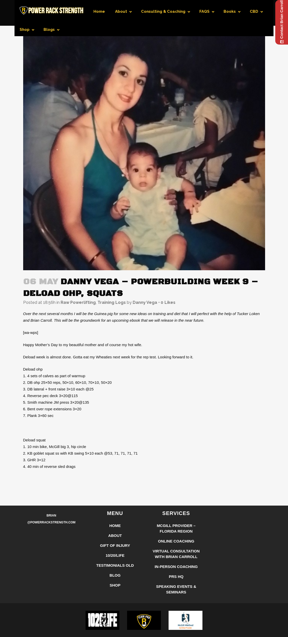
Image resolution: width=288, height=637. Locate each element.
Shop (114, 585)
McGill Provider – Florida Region (176, 528)
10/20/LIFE (115, 555)
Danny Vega (145, 302)
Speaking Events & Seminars (176, 589)
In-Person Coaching (176, 566)
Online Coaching (176, 541)
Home (115, 525)
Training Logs (112, 302)
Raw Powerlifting (78, 302)
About (115, 535)
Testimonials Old (115, 565)
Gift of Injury (115, 545)
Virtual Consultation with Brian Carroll (176, 554)
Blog (114, 575)
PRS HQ (176, 576)
